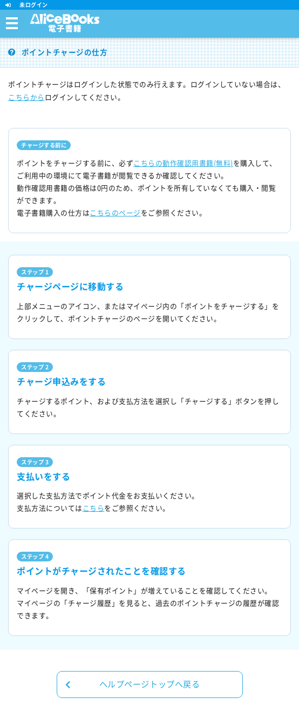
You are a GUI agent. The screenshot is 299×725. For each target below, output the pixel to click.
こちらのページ (115, 212)
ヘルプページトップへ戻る (132, 684)
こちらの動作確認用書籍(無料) (183, 163)
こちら (94, 508)
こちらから (26, 97)
